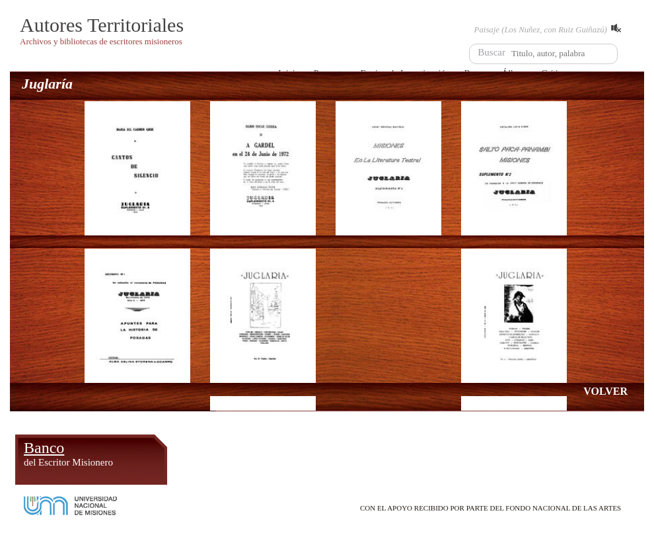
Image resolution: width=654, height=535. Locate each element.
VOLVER (605, 391)
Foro (515, 453)
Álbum (204, 453)
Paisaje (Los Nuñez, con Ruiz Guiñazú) (547, 29)
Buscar (491, 52)
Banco (68, 453)
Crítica (384, 453)
